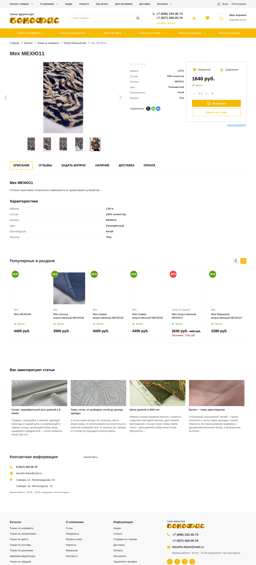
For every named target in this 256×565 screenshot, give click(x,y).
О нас (69, 528)
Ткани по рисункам (189, 32)
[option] (30, 306)
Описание (21, 165)
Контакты (163, 3)
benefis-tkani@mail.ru (29, 473)
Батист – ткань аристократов (207, 409)
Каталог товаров (20, 3)
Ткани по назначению (72, 32)
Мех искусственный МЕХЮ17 (184, 316)
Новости (84, 3)
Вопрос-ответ (74, 539)
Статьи (117, 533)
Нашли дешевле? (236, 125)
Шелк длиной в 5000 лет (145, 409)
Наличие (102, 165)
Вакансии (72, 550)
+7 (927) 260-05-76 (185, 540)
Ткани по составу (149, 32)
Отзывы (45, 165)
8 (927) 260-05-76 (27, 466)
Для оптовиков (123, 3)
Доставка (144, 3)
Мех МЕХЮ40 (22, 314)
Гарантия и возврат (125, 561)
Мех (16, 309)
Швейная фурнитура (22, 556)
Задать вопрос (73, 165)
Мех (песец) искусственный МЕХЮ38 (68, 316)
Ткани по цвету (112, 32)
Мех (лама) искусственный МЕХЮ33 (108, 316)
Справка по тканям (125, 539)
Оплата (149, 165)
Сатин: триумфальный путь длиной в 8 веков (36, 411)
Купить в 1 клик (216, 112)
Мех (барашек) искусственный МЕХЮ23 (226, 316)
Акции (68, 3)
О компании (47, 3)
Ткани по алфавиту (29, 32)
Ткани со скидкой (229, 32)
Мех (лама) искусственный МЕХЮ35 (147, 316)
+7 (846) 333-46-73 (185, 534)
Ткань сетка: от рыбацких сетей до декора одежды (97, 411)
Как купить (102, 3)
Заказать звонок (165, 23)
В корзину (216, 103)
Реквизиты (72, 533)
